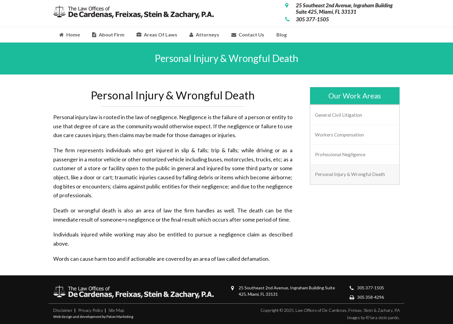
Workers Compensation (339, 134)
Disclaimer (63, 310)
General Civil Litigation (338, 115)
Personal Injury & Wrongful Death (350, 174)
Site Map (116, 310)
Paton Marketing (119, 316)
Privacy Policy (90, 310)
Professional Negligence (340, 154)
